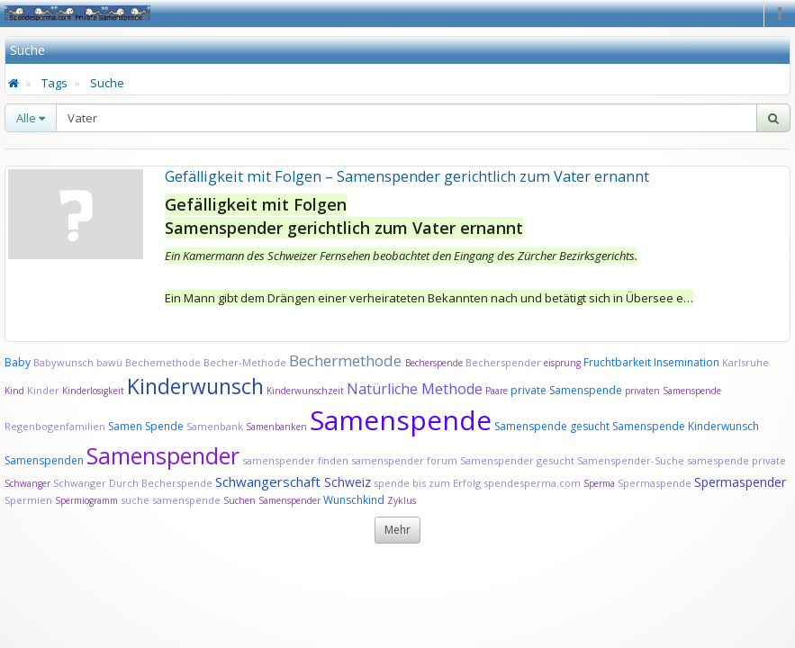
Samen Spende (146, 426)
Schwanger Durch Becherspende (132, 483)
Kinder (43, 390)
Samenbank (214, 426)
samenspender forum (404, 460)
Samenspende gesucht (552, 426)
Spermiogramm (86, 500)
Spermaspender (740, 481)
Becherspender (504, 362)
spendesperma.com (532, 483)
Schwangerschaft (269, 481)
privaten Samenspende (673, 390)
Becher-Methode (244, 362)
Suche (107, 83)
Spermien (28, 500)
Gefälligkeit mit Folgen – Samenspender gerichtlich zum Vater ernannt (407, 176)
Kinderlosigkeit (94, 390)
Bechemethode (163, 362)
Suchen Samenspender (272, 500)
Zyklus (401, 500)
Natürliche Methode (415, 389)
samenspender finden (295, 460)
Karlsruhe (745, 362)
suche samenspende (171, 500)
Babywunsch (63, 362)
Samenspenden (44, 460)
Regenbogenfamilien (55, 426)
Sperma (599, 483)
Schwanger (27, 483)
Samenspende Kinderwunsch (685, 426)
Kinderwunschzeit (305, 390)
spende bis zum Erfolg (427, 483)
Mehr (397, 529)
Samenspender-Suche (630, 460)
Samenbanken (278, 426)
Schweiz (347, 481)
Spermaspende (654, 483)
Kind (16, 390)
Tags (54, 83)
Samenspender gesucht (517, 460)
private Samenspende (566, 390)
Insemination (686, 362)
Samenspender (162, 455)
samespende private (736, 460)
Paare (497, 390)
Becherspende (434, 362)
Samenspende (401, 419)
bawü (109, 362)
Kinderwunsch (195, 386)
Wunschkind (353, 500)
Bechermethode (347, 360)
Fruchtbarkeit (618, 362)
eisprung (562, 362)
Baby (18, 362)
